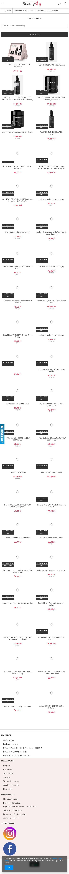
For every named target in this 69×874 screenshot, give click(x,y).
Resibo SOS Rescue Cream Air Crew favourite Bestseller (51, 673)
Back (8, 10)
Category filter (34, 34)
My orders (7, 769)
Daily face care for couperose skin (17, 538)
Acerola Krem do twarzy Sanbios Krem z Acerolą (17, 267)
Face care (40, 11)
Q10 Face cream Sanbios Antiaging (51, 266)
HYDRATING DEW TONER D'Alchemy (51, 65)
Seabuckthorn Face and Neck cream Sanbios (51, 604)
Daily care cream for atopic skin (51, 538)
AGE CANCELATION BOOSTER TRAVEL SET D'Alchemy (17, 673)
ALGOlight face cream (17, 472)
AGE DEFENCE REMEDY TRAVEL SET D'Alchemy (51, 638)
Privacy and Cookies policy (14, 814)
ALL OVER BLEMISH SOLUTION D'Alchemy (51, 133)
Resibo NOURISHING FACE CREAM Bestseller (51, 707)
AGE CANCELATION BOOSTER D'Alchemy (17, 132)
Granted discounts (11, 785)
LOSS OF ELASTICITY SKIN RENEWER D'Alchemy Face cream (51, 99)
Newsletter (7, 789)
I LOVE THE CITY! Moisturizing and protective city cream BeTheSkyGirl (51, 167)
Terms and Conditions (12, 810)
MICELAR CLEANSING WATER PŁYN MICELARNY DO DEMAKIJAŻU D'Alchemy (17, 99)
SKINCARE (29, 11)
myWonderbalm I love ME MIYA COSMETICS (51, 405)
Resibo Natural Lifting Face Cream (51, 199)
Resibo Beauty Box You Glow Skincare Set (51, 302)
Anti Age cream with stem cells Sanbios (51, 570)
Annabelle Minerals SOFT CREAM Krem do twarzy (17, 167)
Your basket (8, 773)
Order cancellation (11, 818)
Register (6, 766)
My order (6, 735)
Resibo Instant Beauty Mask (51, 472)
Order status (8, 740)
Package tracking (10, 744)
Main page (18, 11)
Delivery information (11, 803)
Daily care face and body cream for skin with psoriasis (17, 571)
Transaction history (11, 781)
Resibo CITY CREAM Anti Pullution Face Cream (51, 506)
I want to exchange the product (16, 756)
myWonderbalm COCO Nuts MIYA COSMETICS (17, 439)
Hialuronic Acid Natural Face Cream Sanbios (51, 370)
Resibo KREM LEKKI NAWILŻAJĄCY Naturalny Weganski (17, 506)
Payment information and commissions (19, 807)
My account (7, 761)
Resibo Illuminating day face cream (17, 706)
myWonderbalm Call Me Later (17, 404)
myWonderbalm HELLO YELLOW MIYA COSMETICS (51, 439)
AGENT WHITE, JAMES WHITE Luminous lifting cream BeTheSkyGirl (17, 200)
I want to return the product (14, 752)
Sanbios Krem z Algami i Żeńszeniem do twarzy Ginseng (51, 233)
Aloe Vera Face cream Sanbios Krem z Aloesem (17, 302)
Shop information (10, 799)
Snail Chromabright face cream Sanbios (17, 603)
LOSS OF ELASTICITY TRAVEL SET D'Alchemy (17, 66)
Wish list (7, 777)
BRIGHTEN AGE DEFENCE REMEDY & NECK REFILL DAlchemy (18, 638)
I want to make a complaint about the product (22, 748)
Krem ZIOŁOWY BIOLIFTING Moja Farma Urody (17, 336)
